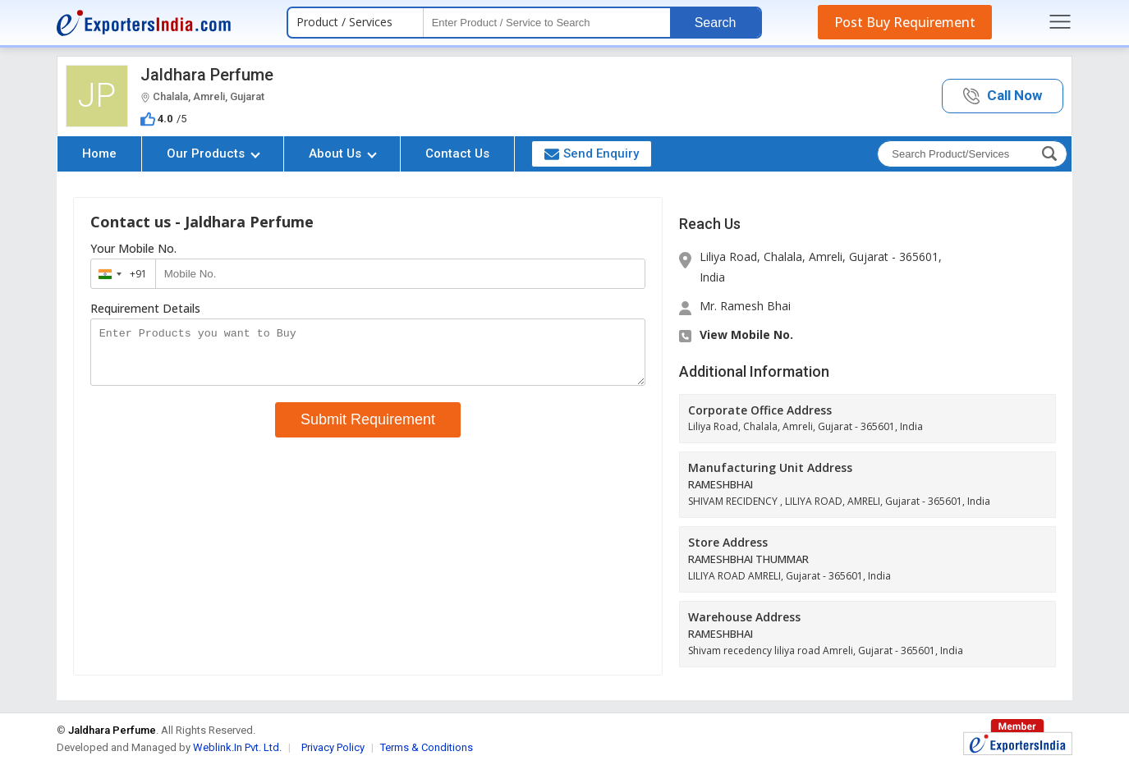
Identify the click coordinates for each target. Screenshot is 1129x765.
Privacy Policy (333, 747)
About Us (343, 153)
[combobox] (119, 273)
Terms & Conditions (426, 747)
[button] (1002, 96)
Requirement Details (145, 308)
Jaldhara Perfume (206, 75)
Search (716, 23)
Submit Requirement (368, 429)
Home (99, 153)
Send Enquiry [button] (591, 153)
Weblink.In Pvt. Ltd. (237, 747)
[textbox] (547, 22)
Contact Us (457, 153)
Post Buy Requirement (904, 22)
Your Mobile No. (133, 248)
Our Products (213, 153)
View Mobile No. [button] (746, 334)
